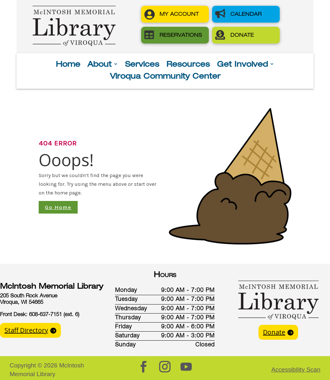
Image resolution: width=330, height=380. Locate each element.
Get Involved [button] (242, 65)
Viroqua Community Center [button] (165, 77)
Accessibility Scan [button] (295, 369)
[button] (175, 14)
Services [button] (142, 65)
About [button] (99, 65)
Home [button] (68, 65)
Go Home (58, 207)
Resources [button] (188, 65)
